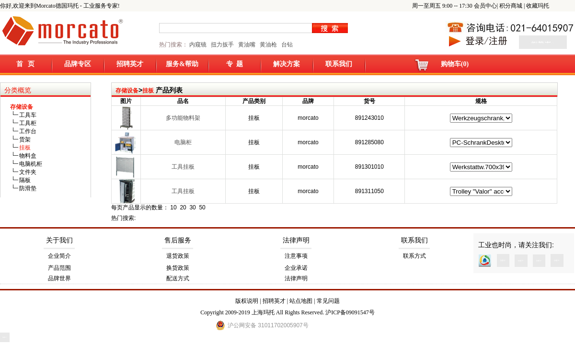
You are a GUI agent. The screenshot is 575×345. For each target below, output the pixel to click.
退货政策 (177, 256)
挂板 (148, 90)
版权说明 (246, 301)
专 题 (234, 64)
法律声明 (296, 240)
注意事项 (296, 256)
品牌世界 (59, 278)
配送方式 (177, 278)
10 (173, 207)
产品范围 (59, 267)
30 (192, 207)
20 (183, 207)
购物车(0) (455, 64)
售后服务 (177, 240)
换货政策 (177, 267)
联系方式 (414, 256)
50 (202, 207)
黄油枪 (268, 44)
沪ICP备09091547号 (350, 312)
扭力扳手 (222, 44)
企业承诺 (296, 267)
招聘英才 (129, 64)
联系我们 (338, 64)
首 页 (25, 64)
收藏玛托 (537, 5)
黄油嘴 (246, 44)
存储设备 (126, 90)
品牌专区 (77, 64)
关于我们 (59, 240)
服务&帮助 (182, 64)
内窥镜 (198, 44)
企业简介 (59, 256)
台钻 (286, 44)
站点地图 (300, 301)
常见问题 (328, 301)
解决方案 (286, 64)
